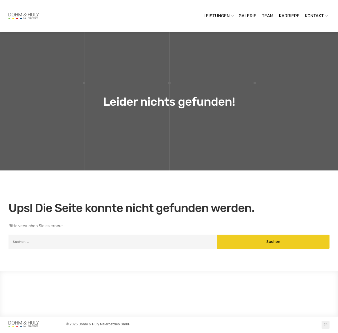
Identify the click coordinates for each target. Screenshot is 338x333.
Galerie (247, 15)
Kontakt (314, 15)
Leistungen (216, 15)
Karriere (289, 15)
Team (267, 15)
